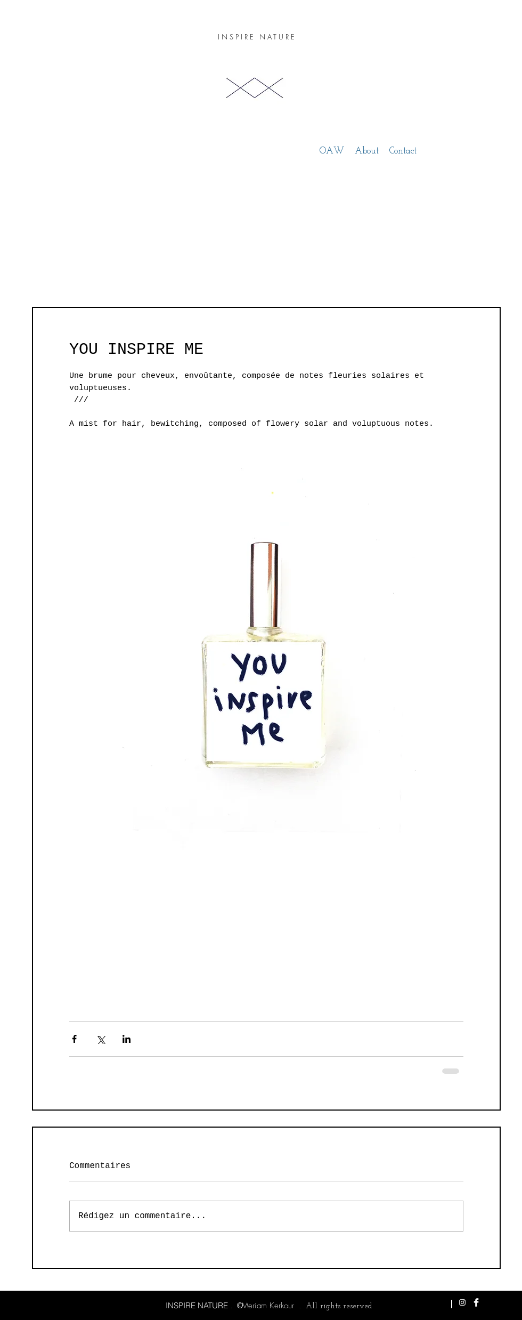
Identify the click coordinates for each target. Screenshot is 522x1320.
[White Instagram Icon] (462, 1302)
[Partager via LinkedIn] (126, 1039)
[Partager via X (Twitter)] (100, 1039)
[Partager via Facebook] (74, 1039)
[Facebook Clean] (476, 1302)
